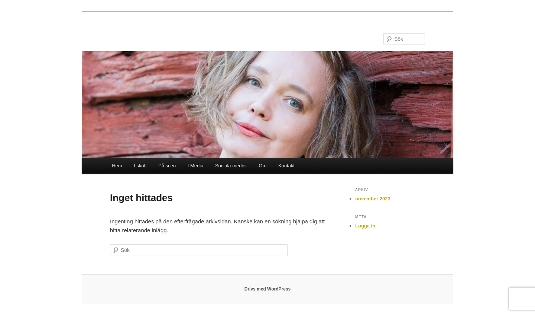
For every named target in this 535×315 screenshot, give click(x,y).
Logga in (365, 226)
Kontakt (286, 165)
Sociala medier (231, 165)
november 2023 (372, 198)
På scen (167, 165)
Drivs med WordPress (267, 289)
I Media (196, 165)
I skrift (140, 165)
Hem (117, 165)
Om (262, 165)
